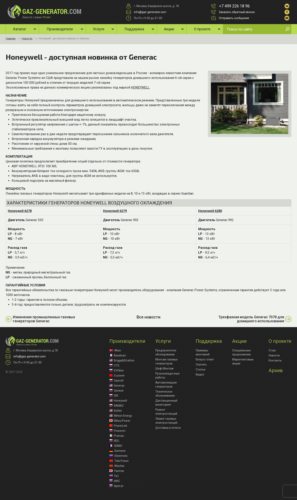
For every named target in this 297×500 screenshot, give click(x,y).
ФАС (114, 481)
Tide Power (119, 460)
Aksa (115, 350)
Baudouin (117, 355)
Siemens (117, 450)
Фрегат (116, 486)
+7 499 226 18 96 (234, 6)
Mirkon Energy (120, 415)
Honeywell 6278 (20, 211)
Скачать (201, 364)
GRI (113, 395)
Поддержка (134, 29)
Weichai (116, 465)
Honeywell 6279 (115, 211)
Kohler (115, 410)
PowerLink (118, 425)
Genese (116, 390)
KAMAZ (116, 405)
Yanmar (116, 470)
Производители (60, 29)
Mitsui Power (119, 420)
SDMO (115, 445)
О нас (272, 350)
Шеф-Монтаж (164, 368)
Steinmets (118, 455)
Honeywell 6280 (210, 211)
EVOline (116, 370)
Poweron (117, 430)
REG (114, 440)
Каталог (19, 29)
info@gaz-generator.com (150, 12)
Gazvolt (116, 380)
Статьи (200, 369)
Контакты (275, 360)
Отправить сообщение (234, 18)
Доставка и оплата (168, 427)
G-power (117, 375)
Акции (169, 29)
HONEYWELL (140, 87)
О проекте (202, 29)
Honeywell (118, 400)
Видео (200, 374)
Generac (117, 385)
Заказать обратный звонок (237, 12)
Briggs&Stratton (121, 360)
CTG (114, 365)
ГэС (114, 476)
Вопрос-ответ (205, 359)
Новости (274, 355)
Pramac (116, 435)
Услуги (98, 29)
